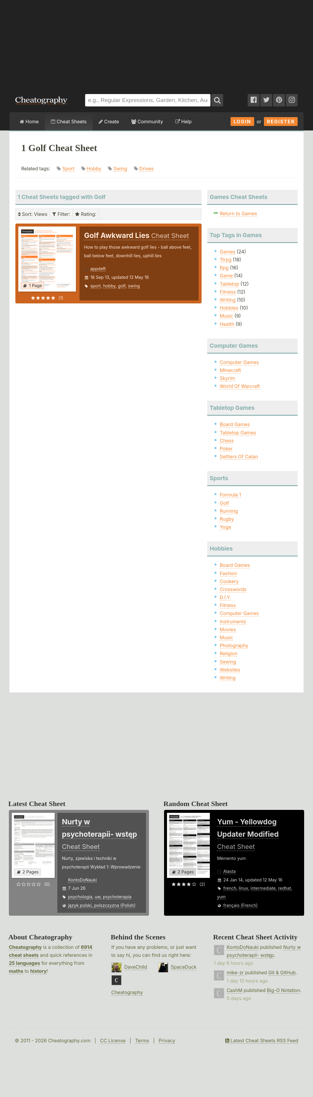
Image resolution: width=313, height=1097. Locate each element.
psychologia (80, 896)
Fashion (228, 573)
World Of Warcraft (240, 386)
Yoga (225, 527)
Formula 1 (230, 495)
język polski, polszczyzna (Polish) (101, 905)
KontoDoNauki (82, 879)
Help (183, 121)
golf (121, 285)
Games (227, 252)
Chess (226, 441)
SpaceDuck (184, 967)
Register (281, 121)
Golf (224, 503)
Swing (120, 168)
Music (226, 316)
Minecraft (230, 370)
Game (226, 276)
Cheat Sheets (69, 121)
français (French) (240, 905)
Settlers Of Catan (239, 456)
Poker (226, 449)
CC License (113, 1040)
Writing (228, 300)
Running (229, 511)
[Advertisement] (156, 44)
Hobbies (229, 308)
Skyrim (227, 378)
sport (95, 285)
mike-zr (235, 972)
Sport (68, 168)
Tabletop (229, 284)
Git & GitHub (282, 972)
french (229, 888)
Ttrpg (225, 260)
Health (227, 324)
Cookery (229, 581)
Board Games (235, 424)
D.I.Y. (225, 597)
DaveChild (135, 967)
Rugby (227, 519)
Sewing (228, 662)
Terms (142, 1040)
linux (243, 888)
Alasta (229, 871)
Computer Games (239, 362)
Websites (230, 670)
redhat (284, 888)
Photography (234, 645)
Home (29, 121)
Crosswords (233, 589)
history (38, 971)
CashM (234, 990)
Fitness (228, 292)
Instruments (233, 621)
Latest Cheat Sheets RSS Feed (261, 1040)
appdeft (98, 268)
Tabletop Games (238, 433)
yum (221, 896)
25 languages (24, 963)
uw (97, 896)
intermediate (263, 888)
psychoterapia (117, 896)
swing (134, 285)
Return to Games (238, 213)
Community (147, 121)
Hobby (94, 168)
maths (16, 971)
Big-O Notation (283, 990)
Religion (228, 653)
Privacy (167, 1040)
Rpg (224, 268)
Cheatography (25, 947)
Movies (228, 629)
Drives (146, 168)
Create (109, 121)
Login (242, 121)
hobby (109, 285)
